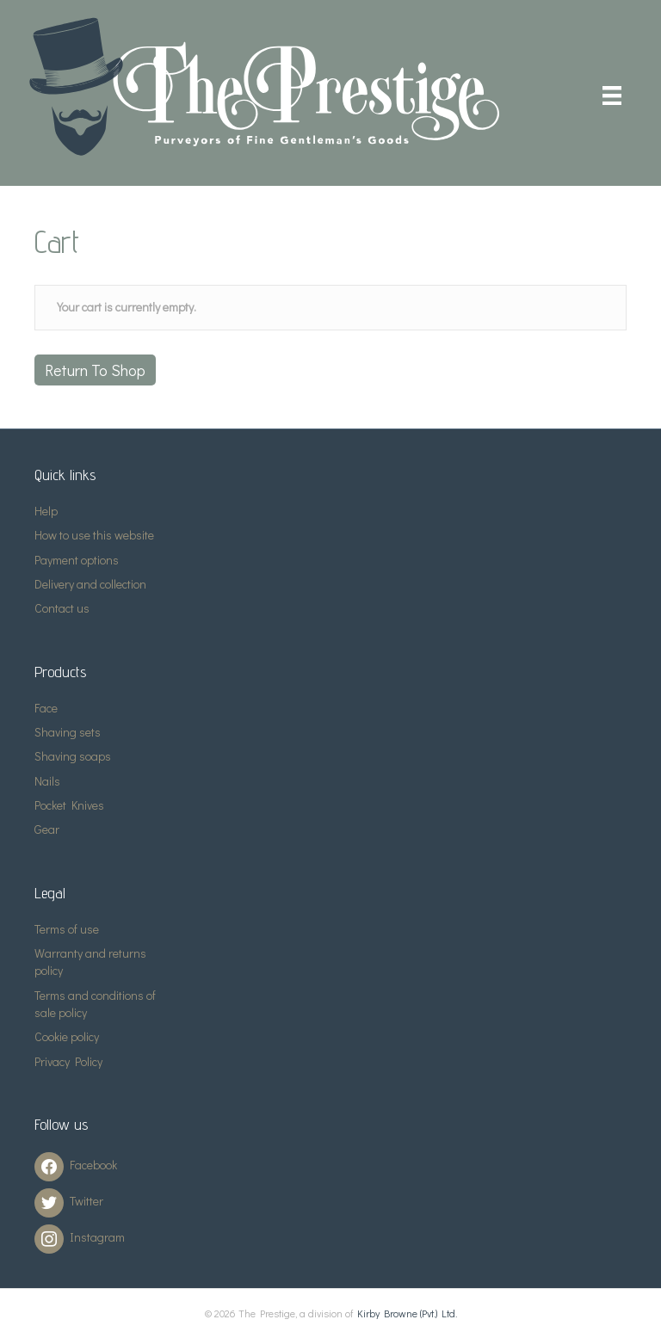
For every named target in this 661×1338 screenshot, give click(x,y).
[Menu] (612, 95)
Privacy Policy (68, 1061)
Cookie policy (66, 1036)
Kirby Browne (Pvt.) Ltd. (407, 1313)
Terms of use (66, 929)
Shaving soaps (72, 756)
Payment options (76, 560)
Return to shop (95, 370)
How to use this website (94, 535)
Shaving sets (67, 732)
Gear (46, 829)
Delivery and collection (90, 584)
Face (46, 708)
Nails (47, 781)
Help (46, 511)
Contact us (62, 608)
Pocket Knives (69, 805)
